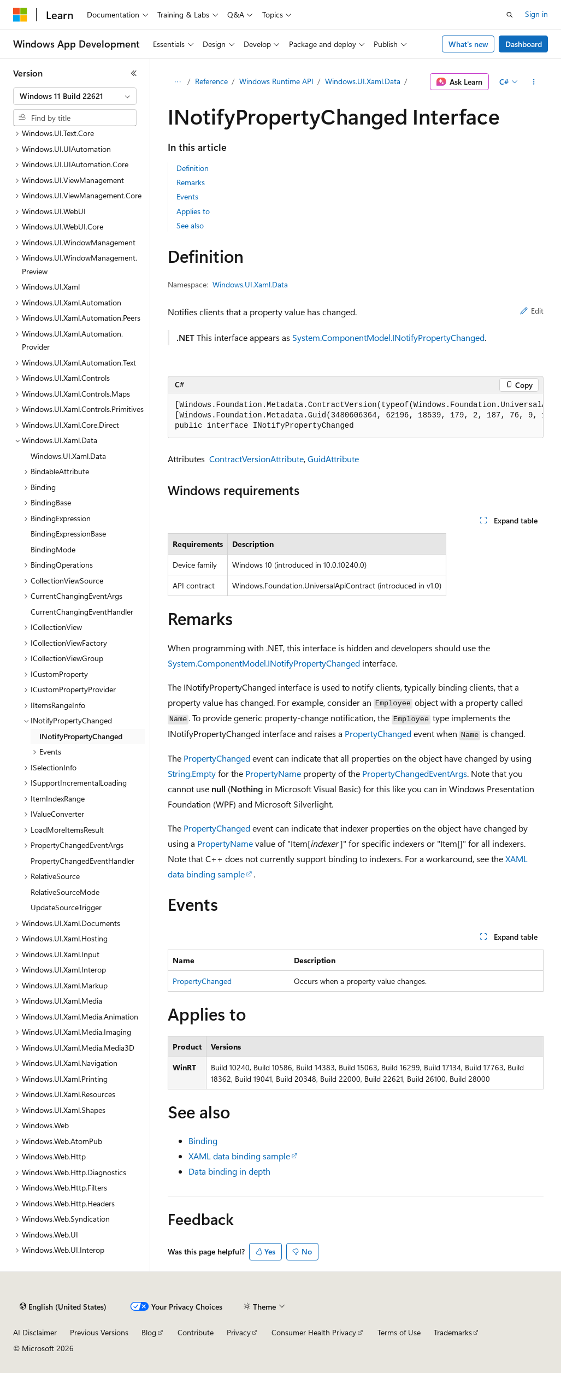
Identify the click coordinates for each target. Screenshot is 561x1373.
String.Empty (192, 773)
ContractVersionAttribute (256, 458)
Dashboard (523, 44)
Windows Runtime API (276, 81)
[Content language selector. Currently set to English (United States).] (63, 1307)
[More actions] (534, 82)
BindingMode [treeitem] (53, 549)
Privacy (239, 1332)
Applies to (193, 211)
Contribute (196, 1332)
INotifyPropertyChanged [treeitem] (80, 736)
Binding (202, 1140)
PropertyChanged (378, 733)
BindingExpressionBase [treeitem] (68, 533)
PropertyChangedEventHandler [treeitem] (82, 861)
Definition (192, 168)
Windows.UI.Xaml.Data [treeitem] (68, 456)
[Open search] (510, 15)
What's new (468, 44)
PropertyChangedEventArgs (414, 773)
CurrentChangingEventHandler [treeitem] (82, 611)
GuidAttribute (333, 458)
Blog (148, 1332)
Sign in (536, 14)
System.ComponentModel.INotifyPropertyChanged (388, 337)
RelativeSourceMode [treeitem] (65, 892)
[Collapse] (133, 73)
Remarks (190, 182)
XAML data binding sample (239, 1156)
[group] (356, 415)
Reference (211, 81)
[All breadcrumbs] (177, 82)
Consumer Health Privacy (313, 1332)
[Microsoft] (20, 15)
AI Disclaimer (35, 1332)
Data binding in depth (229, 1171)
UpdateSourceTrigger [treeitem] (66, 907)
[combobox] (75, 96)
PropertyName (273, 773)
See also (190, 225)
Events (187, 196)
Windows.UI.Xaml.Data (362, 81)
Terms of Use (399, 1332)
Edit (532, 310)
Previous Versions (99, 1332)
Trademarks (453, 1332)
